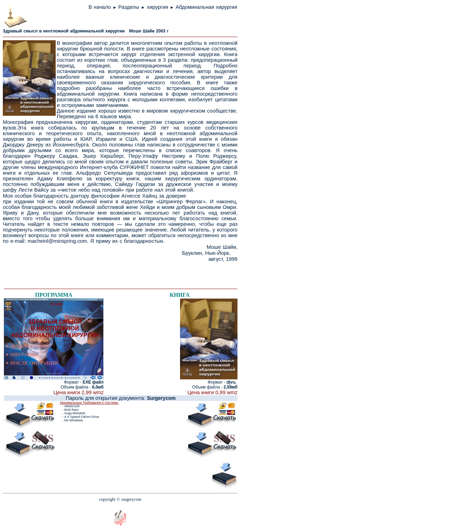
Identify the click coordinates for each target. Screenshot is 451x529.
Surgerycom (161, 398)
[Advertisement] (88, 272)
